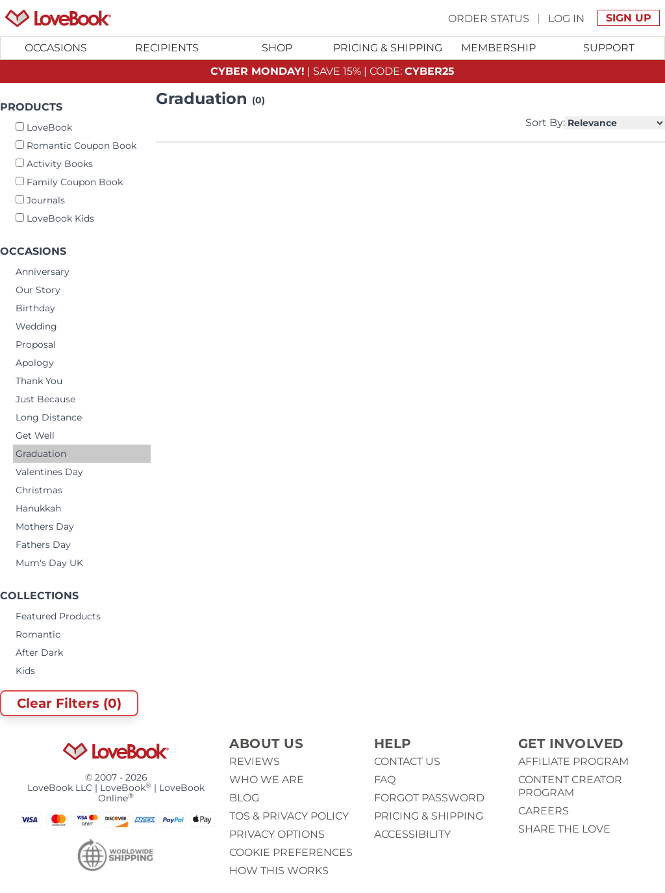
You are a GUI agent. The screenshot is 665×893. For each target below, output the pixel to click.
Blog (244, 798)
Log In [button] (566, 18)
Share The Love (564, 829)
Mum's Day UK (49, 563)
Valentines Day (49, 472)
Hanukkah (38, 508)
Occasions (56, 48)
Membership (498, 48)
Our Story (38, 290)
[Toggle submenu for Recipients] (166, 48)
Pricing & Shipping (387, 48)
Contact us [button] (407, 761)
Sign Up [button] (628, 18)
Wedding (36, 326)
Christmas (39, 490)
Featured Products (58, 616)
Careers (543, 811)
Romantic (38, 634)
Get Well (35, 435)
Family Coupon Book (69, 182)
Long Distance (49, 417)
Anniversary (42, 272)
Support (608, 48)
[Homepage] (58, 18)
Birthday (35, 308)
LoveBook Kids (55, 218)
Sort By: (595, 122)
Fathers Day (43, 544)
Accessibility (412, 834)
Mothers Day (45, 526)
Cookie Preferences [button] (291, 852)
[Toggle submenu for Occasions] (56, 48)
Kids (25, 671)
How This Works (279, 870)
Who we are (266, 779)
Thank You (39, 381)
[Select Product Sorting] (615, 122)
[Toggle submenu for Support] (609, 48)
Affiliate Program (573, 761)
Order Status (488, 18)
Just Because (45, 399)
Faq (384, 779)
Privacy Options (277, 834)
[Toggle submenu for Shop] (277, 48)
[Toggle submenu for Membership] (498, 48)
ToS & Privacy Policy (289, 816)
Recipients (167, 48)
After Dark (39, 652)
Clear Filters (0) (69, 703)
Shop (277, 48)
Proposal (36, 344)
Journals (40, 200)
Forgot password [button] (429, 798)
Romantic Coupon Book (76, 145)
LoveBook (44, 127)
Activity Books (54, 164)
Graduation (41, 453)
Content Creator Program (570, 786)
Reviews (254, 761)
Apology (35, 363)
